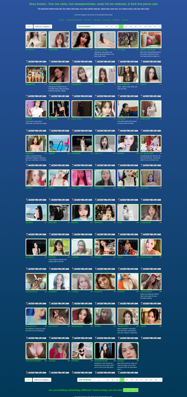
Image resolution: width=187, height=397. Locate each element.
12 (116, 27)
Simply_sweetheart (148, 48)
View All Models (84, 27)
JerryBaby (30, 247)
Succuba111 (53, 314)
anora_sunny (76, 115)
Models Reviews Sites (74, 20)
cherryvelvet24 (146, 281)
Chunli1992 (75, 48)
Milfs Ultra (97, 20)
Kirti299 (97, 314)
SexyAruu (98, 281)
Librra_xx (98, 148)
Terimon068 (53, 48)
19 (150, 27)
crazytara (121, 281)
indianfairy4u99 (55, 81)
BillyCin (52, 181)
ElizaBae (120, 347)
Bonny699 (53, 214)
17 (141, 27)
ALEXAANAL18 (32, 281)
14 (126, 27)
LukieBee (75, 247)
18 (145, 27)
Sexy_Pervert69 (100, 48)
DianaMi (29, 115)
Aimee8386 (53, 115)
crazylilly (52, 347)
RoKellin (74, 214)
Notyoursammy (146, 247)
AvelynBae (53, 281)
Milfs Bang (116, 20)
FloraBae (98, 247)
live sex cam (131, 376)
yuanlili (143, 314)
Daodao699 (98, 81)
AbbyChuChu (122, 314)
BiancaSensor (31, 314)
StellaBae (75, 347)
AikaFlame (30, 148)
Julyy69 (52, 148)
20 (155, 27)
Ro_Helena (30, 48)
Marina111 (98, 214)
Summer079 (76, 81)
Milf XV (61, 20)
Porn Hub (125, 20)
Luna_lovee (76, 181)
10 (107, 27)
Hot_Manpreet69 (146, 148)
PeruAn (143, 81)
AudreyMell (75, 148)
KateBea (120, 148)
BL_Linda (121, 48)
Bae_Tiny (121, 181)
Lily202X (29, 181)
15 (131, 27)
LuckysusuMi (145, 214)
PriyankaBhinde (123, 81)
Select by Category (43, 27)
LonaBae (74, 281)
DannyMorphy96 (100, 347)
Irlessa (120, 247)
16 (136, 27)
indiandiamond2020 (33, 347)
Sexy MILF (106, 20)
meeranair (121, 115)
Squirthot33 (30, 81)
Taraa (119, 214)
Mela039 (97, 115)
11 (111, 27)
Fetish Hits (95, 393)
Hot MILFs (87, 20)
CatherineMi (145, 115)
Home (29, 27)
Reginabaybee (77, 314)
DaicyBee (52, 247)
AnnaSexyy (98, 181)
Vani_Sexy (144, 181)
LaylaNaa (29, 214)
